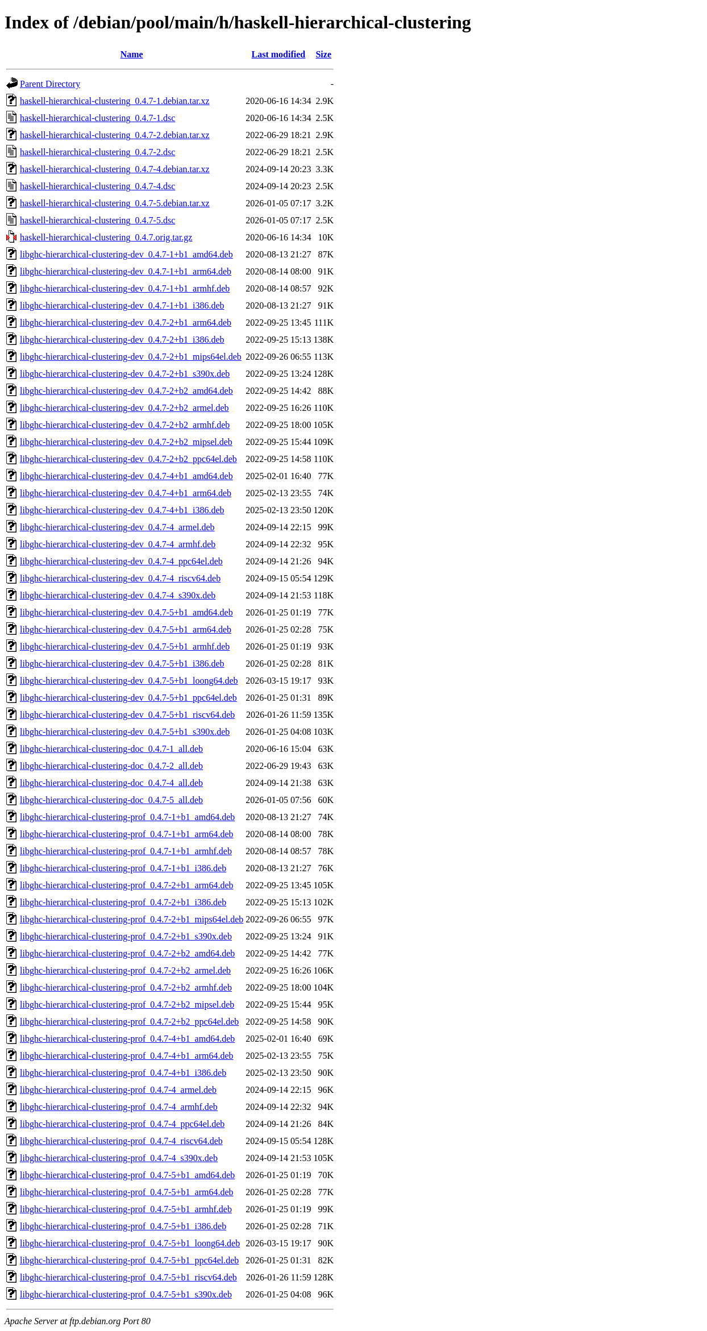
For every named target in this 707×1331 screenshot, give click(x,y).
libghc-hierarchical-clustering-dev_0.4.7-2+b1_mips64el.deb (131, 356)
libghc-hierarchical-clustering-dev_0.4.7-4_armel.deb (117, 527)
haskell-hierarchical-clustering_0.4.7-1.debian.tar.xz (115, 101)
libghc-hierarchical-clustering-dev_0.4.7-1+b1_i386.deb (122, 305)
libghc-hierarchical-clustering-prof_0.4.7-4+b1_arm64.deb (127, 1055)
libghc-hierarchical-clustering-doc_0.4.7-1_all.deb (111, 749)
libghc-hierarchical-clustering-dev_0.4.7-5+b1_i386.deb (122, 663)
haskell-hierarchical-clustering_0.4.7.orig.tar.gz (106, 237)
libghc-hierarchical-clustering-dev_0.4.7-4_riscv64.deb (120, 578)
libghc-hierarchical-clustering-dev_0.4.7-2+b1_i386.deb (122, 339)
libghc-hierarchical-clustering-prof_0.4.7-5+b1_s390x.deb (126, 1294)
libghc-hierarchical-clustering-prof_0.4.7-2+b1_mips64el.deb (131, 919)
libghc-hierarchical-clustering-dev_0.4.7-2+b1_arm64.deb (125, 322)
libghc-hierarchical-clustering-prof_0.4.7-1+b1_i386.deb (123, 868)
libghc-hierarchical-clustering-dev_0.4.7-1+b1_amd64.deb (126, 254)
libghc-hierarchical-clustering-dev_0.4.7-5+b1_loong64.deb (129, 680)
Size (323, 54)
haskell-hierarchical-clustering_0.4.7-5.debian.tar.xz (115, 203)
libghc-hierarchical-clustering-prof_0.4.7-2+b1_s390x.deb (126, 936)
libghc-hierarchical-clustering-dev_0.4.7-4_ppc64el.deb (121, 561)
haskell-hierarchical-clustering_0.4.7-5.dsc (97, 220)
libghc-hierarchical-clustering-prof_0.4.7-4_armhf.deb (119, 1107)
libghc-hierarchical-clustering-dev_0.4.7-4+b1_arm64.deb (125, 493)
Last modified (279, 54)
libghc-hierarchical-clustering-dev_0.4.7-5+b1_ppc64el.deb (128, 697)
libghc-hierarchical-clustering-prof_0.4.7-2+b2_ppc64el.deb (129, 1021)
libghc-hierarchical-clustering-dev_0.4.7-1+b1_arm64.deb (125, 271)
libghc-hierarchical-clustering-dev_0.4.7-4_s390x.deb (117, 595)
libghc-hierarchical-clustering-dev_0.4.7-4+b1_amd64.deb (126, 476)
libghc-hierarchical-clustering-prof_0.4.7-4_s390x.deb (119, 1158)
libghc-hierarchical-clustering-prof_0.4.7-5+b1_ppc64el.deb (129, 1260)
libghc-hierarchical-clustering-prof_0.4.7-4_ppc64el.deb (122, 1124)
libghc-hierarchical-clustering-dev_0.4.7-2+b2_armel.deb (124, 408)
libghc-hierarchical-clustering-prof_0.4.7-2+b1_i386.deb (123, 902)
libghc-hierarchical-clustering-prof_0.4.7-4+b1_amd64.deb (127, 1038)
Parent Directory (50, 84)
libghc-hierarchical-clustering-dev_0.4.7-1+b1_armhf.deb (125, 288)
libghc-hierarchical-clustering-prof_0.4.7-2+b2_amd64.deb (127, 953)
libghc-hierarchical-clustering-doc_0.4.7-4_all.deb (111, 783)
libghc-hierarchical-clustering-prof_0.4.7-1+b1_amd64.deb (127, 817)
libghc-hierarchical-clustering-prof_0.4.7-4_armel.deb (118, 1090)
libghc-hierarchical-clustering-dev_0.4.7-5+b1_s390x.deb (125, 732)
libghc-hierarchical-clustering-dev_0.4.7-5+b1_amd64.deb (126, 612)
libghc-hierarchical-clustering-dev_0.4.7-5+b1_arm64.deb (125, 629)
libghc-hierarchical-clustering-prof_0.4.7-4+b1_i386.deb (123, 1073)
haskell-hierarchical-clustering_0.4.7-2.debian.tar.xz (115, 135)
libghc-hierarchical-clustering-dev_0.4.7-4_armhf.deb (117, 544)
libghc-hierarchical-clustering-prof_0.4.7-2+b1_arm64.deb (127, 885)
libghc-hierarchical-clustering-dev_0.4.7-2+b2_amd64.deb (126, 391)
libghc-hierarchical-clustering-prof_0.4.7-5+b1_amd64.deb (127, 1175)
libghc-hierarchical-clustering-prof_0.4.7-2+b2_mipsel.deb (127, 1004)
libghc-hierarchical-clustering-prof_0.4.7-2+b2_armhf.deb (126, 987)
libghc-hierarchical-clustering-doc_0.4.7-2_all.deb (111, 766)
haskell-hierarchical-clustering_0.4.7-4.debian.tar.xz (115, 169)
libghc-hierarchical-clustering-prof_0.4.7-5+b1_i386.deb (123, 1226)
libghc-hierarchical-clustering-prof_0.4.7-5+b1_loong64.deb (130, 1243)
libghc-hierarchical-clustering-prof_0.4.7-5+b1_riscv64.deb (128, 1277)
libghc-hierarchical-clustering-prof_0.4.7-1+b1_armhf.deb (126, 851)
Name (131, 54)
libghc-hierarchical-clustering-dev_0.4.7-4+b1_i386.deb (122, 510)
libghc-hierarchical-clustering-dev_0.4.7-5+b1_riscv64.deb (127, 714)
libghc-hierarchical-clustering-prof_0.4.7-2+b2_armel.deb (125, 970)
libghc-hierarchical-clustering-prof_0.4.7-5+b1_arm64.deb (127, 1192)
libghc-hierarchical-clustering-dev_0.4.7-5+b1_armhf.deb (125, 646)
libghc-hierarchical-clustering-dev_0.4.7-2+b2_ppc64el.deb (128, 459)
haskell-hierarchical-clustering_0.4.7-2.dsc (97, 152)
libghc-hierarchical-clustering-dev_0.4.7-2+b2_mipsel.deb (126, 442)
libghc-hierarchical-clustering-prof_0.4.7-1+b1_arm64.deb (127, 834)
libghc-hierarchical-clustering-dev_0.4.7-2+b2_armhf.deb (125, 425)
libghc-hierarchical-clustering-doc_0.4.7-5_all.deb (111, 800)
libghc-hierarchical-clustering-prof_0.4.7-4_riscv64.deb (121, 1141)
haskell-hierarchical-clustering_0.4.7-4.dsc (97, 186)
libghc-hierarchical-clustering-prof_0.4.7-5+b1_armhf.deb (126, 1209)
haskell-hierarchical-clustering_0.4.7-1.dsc (97, 118)
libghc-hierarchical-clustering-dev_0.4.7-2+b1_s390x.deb (125, 373)
